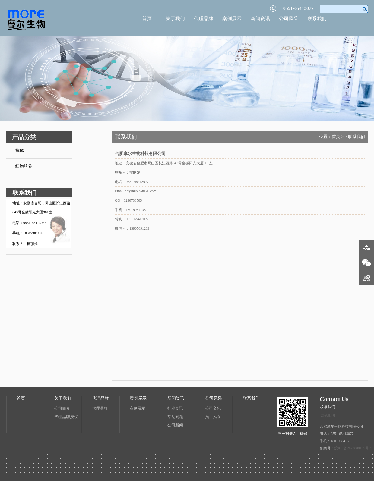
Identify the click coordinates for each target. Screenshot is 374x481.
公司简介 (62, 408)
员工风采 (213, 416)
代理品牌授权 (66, 416)
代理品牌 (203, 18)
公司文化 (213, 408)
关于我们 (175, 18)
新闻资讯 (260, 18)
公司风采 (288, 18)
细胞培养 (23, 166)
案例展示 (232, 18)
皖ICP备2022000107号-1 (353, 448)
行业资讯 (175, 408)
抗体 (19, 150)
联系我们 (317, 18)
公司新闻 (175, 425)
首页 (147, 18)
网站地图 (328, 415)
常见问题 (175, 416)
